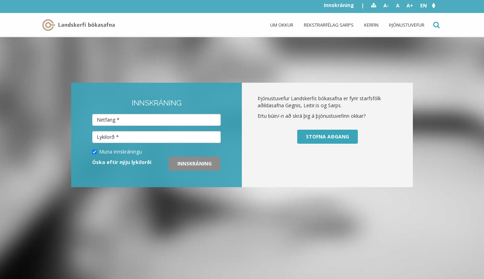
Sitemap (374, 5)
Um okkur (281, 25)
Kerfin (371, 25)
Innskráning (339, 5)
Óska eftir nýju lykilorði (121, 162)
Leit (436, 25)
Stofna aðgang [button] (327, 136)
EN (423, 5)
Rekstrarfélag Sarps (329, 25)
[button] (437, 5)
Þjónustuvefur (406, 25)
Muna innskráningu (117, 151)
